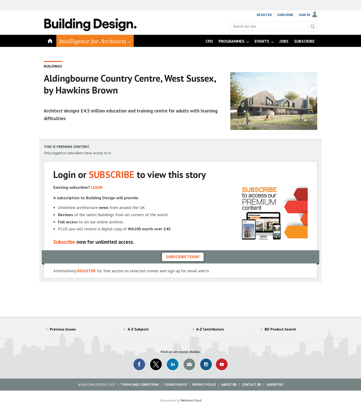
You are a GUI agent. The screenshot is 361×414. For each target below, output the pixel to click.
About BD (229, 384)
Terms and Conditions (140, 384)
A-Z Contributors (210, 329)
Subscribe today (183, 256)
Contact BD (251, 384)
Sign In (304, 15)
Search (312, 26)
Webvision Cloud (191, 400)
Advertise (274, 384)
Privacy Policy (204, 384)
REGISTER (86, 270)
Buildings (53, 66)
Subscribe (285, 15)
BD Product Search (280, 329)
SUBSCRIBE (111, 174)
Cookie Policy (175, 384)
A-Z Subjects (138, 329)
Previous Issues (63, 329)
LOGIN (96, 187)
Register (264, 15)
